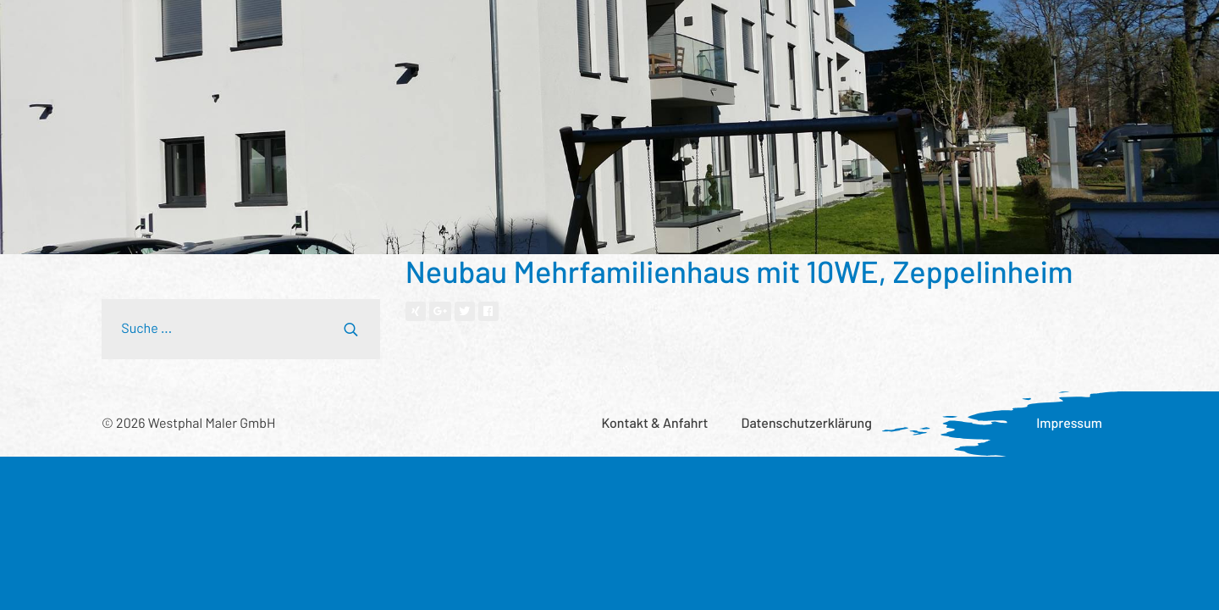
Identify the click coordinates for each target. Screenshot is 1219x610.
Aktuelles (871, 30)
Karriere (952, 30)
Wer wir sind (480, 30)
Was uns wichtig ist (759, 30)
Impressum (1069, 423)
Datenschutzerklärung (807, 423)
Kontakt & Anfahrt (654, 423)
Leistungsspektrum (262, 30)
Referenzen (382, 30)
